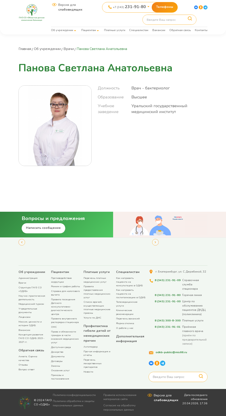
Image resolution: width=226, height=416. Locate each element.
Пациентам (88, 30)
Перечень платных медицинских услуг (95, 279)
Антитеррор (91, 346)
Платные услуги (114, 30)
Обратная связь (180, 30)
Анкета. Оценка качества (28, 358)
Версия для (70, 7)
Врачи (70, 48)
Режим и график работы (65, 286)
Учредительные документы (28, 310)
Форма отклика (125, 323)
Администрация (28, 278)
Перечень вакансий (128, 318)
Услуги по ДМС (92, 317)
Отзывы (23, 364)
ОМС (54, 327)
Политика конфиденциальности (74, 395)
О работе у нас (124, 328)
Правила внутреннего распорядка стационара (65, 320)
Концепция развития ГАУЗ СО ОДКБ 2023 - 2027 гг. (31, 338)
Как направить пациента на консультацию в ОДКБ (129, 281)
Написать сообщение (43, 227)
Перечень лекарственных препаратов (93, 363)
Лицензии (24, 317)
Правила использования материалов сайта (120, 397)
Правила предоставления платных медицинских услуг (97, 292)
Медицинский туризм (31, 304)
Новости (88, 371)
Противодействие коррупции (61, 279)
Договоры (57, 361)
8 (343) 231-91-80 (167, 295)
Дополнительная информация (130, 338)
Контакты (201, 30)
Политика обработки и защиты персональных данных (74, 403)
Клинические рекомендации (124, 312)
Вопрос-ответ (27, 369)
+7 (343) (129, 6)
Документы (58, 356)
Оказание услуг (60, 370)
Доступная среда (61, 347)
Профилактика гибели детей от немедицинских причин (97, 333)
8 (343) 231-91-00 (167, 301)
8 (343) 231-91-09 (167, 280)
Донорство (57, 352)
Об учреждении (62, 30)
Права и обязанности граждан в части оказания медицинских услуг (65, 337)
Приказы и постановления (60, 376)
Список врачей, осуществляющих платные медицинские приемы (97, 307)
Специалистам (138, 30)
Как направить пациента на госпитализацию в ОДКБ (130, 293)
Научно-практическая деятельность (32, 297)
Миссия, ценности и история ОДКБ (30, 323)
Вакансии (158, 30)
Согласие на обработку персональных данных (120, 407)
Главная (25, 48)
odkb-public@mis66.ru (171, 352)
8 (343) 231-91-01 (167, 326)
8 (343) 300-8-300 (167, 320)
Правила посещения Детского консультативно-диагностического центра (63, 307)
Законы (55, 366)
